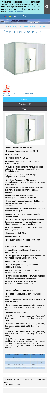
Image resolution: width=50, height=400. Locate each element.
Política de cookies (16, 11)
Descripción (25, 99)
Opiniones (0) (25, 104)
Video (24, 109)
